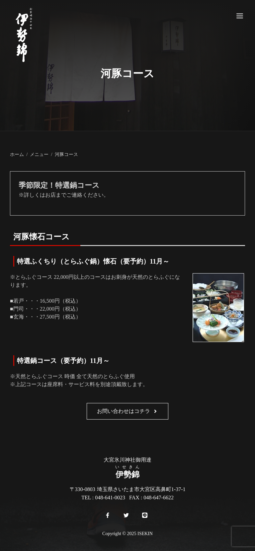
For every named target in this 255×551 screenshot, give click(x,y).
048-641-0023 (110, 497)
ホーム (17, 154)
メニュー (39, 154)
